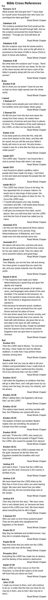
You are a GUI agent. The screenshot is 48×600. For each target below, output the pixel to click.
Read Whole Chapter (36, 20)
